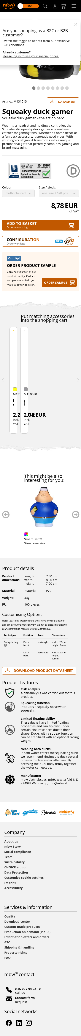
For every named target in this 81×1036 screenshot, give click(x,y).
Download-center (17, 921)
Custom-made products (22, 927)
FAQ (7, 958)
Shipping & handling (19, 947)
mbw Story (12, 846)
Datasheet (63, 101)
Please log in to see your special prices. (31, 56)
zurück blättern (6, 514)
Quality (9, 916)
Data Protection (16, 872)
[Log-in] (55, 6)
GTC (7, 942)
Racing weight (13, 403)
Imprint (10, 883)
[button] (45, 6)
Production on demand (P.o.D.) (27, 932)
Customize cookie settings (24, 878)
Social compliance (17, 852)
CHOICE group (14, 867)
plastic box (24, 403)
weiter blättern (75, 514)
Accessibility (13, 888)
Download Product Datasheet (39, 670)
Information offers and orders (26, 937)
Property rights (15, 952)
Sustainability (14, 862)
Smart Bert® (33, 539)
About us (11, 841)
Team (8, 857)
